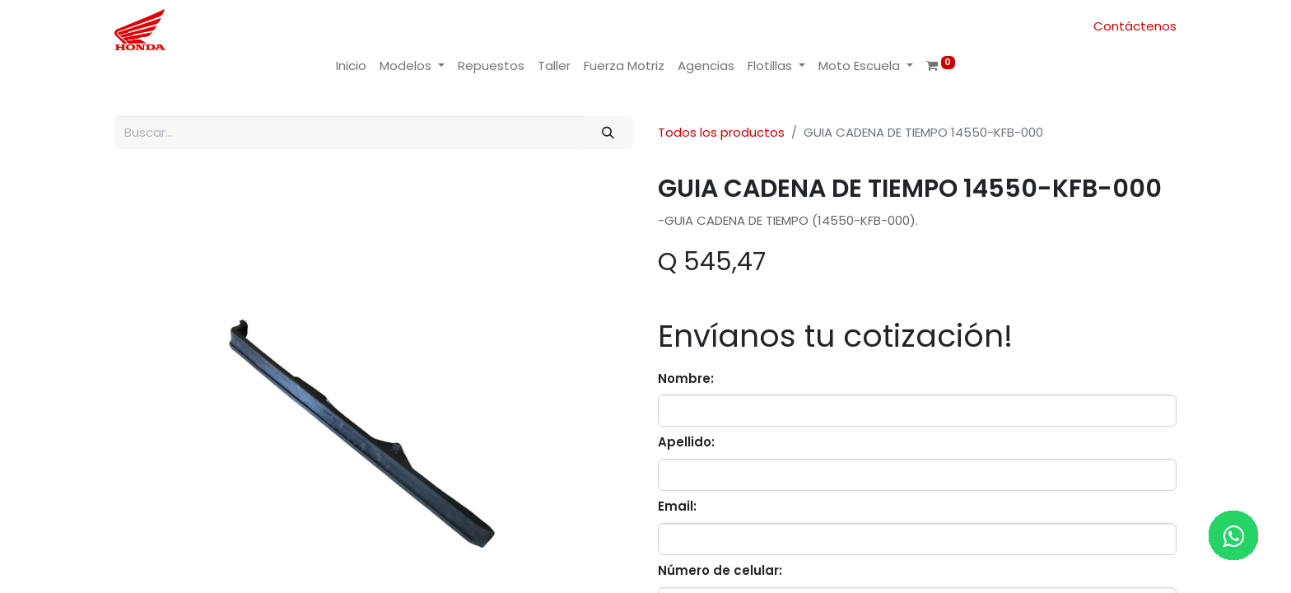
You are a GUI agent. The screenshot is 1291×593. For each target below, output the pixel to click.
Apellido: (686, 442)
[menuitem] (351, 66)
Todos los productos (721, 132)
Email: (677, 506)
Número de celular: (720, 570)
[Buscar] (608, 133)
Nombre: (686, 378)
